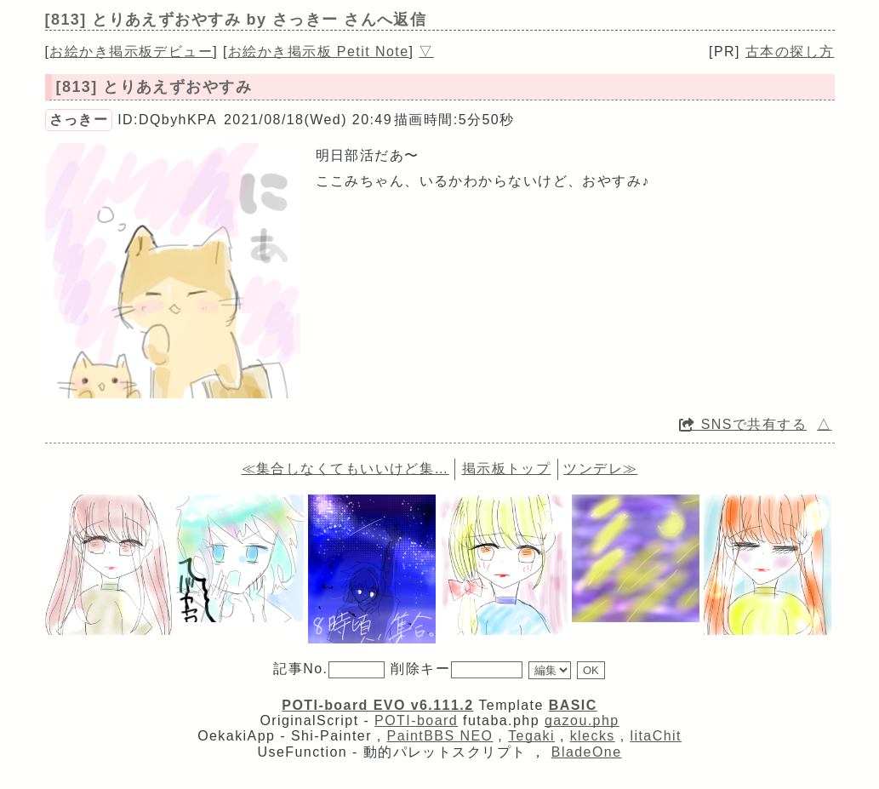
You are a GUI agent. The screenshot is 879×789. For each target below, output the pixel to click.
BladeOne (586, 752)
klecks (592, 736)
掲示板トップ (506, 468)
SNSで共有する (743, 424)
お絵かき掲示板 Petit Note (318, 51)
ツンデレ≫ (600, 468)
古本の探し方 (790, 51)
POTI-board (416, 720)
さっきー (79, 119)
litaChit (655, 736)
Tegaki (531, 736)
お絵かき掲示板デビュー (131, 51)
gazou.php (582, 720)
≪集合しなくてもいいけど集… (345, 468)
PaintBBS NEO (440, 736)
